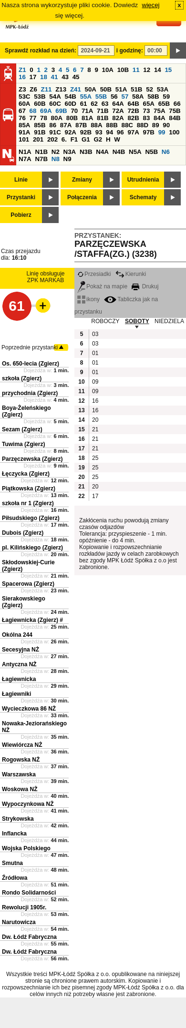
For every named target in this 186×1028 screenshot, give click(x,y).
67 (22, 110)
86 (52, 125)
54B (70, 96)
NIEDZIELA (169, 321)
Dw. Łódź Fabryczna (29, 937)
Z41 (75, 89)
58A (138, 96)
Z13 (60, 89)
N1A (25, 151)
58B (153, 96)
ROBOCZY (105, 321)
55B (101, 96)
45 (76, 77)
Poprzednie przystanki (29, 347)
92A (70, 132)
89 (155, 125)
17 (33, 77)
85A (24, 125)
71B (102, 110)
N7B (41, 159)
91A (24, 132)
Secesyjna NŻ (20, 649)
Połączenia (82, 197)
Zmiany (82, 179)
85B (39, 125)
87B (81, 125)
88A (96, 125)
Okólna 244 (17, 634)
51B (136, 89)
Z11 (46, 89)
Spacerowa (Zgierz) (28, 583)
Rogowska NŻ (21, 759)
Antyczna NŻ (19, 664)
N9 (67, 159)
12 (146, 69)
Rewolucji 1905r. (24, 907)
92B (86, 132)
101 (24, 139)
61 (83, 103)
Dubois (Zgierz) (22, 532)
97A (133, 132)
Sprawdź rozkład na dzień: (40, 50)
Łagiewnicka (19, 679)
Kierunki (130, 274)
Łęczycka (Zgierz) (26, 473)
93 (99, 132)
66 (177, 103)
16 (22, 77)
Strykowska (18, 818)
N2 (56, 151)
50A (90, 89)
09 (95, 381)
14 (157, 69)
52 (149, 89)
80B (72, 118)
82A (118, 118)
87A (66, 125)
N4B (119, 151)
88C (127, 125)
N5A (135, 151)
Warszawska (19, 774)
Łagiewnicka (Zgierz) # (32, 620)
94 (109, 132)
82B (133, 118)
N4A (102, 151)
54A (55, 96)
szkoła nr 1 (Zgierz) (28, 503)
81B (102, 118)
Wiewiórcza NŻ (22, 745)
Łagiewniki (16, 694)
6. (64, 139)
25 (95, 458)
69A (46, 110)
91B (39, 132)
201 (38, 139)
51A (121, 89)
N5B (151, 151)
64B (133, 103)
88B (111, 125)
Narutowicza (19, 922)
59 (166, 96)
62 (94, 103)
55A (86, 96)
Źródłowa (14, 878)
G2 (97, 139)
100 (174, 132)
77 (33, 118)
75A (159, 110)
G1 (86, 139)
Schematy (143, 197)
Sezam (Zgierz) (22, 429)
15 (168, 69)
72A (118, 110)
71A (87, 110)
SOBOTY (137, 321)
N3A (69, 151)
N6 (166, 151)
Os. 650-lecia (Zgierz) (30, 363)
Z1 (22, 69)
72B (133, 110)
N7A (25, 159)
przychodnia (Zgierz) (30, 393)
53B (39, 96)
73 (146, 110)
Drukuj (145, 286)
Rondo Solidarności (29, 892)
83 (146, 118)
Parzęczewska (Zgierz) (32, 459)
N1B (41, 151)
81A (87, 118)
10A (108, 69)
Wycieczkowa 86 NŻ (29, 708)
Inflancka (14, 833)
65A (149, 103)
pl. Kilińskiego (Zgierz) (32, 547)
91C (55, 132)
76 (22, 118)
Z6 (33, 89)
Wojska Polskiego (26, 848)
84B (174, 118)
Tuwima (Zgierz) (23, 444)
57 (124, 96)
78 (43, 118)
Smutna (12, 863)
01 (95, 353)
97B (149, 132)
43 (65, 77)
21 (95, 429)
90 (166, 125)
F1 (74, 139)
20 (95, 420)
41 (54, 77)
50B (106, 89)
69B (61, 110)
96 (120, 132)
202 (52, 139)
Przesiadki (94, 274)
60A (24, 103)
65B (164, 103)
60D (70, 103)
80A (56, 118)
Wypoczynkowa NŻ (27, 804)
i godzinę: (129, 50)
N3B (86, 151)
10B (123, 69)
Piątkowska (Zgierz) (28, 488)
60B (39, 103)
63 (105, 103)
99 (161, 132)
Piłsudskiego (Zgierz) (31, 518)
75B (174, 110)
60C (55, 103)
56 (114, 96)
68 (33, 110)
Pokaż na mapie (102, 286)
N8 (56, 159)
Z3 (22, 89)
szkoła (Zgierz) (21, 378)
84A (159, 118)
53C (24, 96)
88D (142, 125)
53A (162, 89)
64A (118, 103)
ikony (88, 299)
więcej (151, 5)
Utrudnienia (143, 179)
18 (43, 77)
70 (74, 110)
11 (136, 69)
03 (95, 334)
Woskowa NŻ (19, 789)
